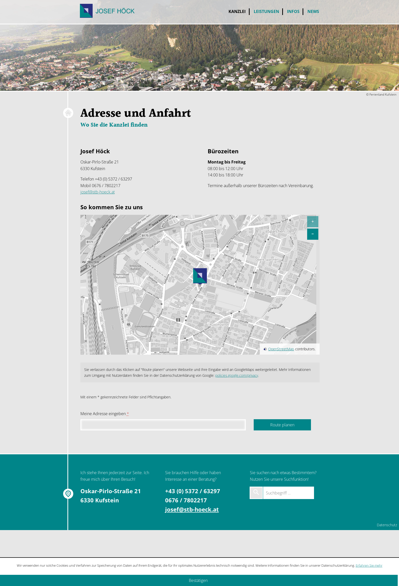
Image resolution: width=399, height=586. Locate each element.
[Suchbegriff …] (288, 493)
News (313, 11)
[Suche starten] (256, 493)
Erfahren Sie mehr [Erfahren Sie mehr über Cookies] (369, 565)
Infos (293, 11)
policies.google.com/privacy (236, 375)
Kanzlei (237, 11)
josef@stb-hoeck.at (97, 192)
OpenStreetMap (281, 349)
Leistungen (266, 11)
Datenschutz (387, 524)
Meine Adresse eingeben (104, 413)
